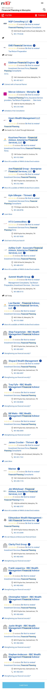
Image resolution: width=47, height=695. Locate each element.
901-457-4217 (18, 80)
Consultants (21, 475)
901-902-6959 (18, 431)
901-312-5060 (18, 157)
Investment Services (12, 177)
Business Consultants (32, 27)
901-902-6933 (18, 614)
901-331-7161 (18, 457)
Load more (23, 685)
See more (37, 100)
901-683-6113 (18, 292)
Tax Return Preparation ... (22, 100)
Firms (18, 98)
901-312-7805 (18, 184)
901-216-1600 (18, 107)
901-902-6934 (18, 643)
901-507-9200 (18, 236)
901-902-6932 (18, 557)
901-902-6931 (18, 672)
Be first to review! (32, 24)
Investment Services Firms (19, 68)
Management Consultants (19, 283)
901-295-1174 (18, 481)
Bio (6, 74)
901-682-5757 (18, 506)
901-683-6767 (18, 265)
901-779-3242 (18, 34)
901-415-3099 (18, 533)
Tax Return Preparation (18, 51)
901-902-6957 (18, 349)
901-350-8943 (18, 402)
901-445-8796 (18, 210)
